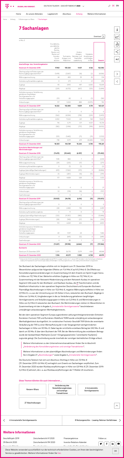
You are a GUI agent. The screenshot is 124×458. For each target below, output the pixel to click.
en (117, 6)
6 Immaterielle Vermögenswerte (91, 389)
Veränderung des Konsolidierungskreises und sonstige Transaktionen (53, 347)
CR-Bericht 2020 (10, 442)
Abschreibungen (46, 355)
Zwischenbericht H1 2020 (43, 438)
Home (5, 19)
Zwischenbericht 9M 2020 (44, 442)
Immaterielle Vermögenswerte (65, 306)
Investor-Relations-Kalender (75, 442)
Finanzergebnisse (71, 438)
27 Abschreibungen (33, 403)
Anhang (12, 19)
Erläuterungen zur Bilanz (26, 19)
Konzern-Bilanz (32, 390)
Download (97, 36)
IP (77, 283)
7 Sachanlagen (42, 19)
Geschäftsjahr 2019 (11, 438)
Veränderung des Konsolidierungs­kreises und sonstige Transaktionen (62, 389)
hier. (59, 453)
